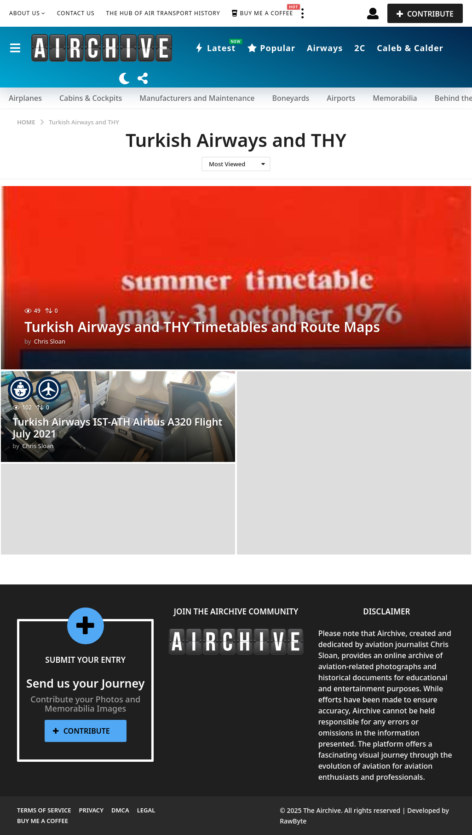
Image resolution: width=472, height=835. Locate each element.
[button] (302, 13)
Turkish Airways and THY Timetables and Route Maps (202, 326)
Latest (215, 48)
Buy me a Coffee (262, 13)
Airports (341, 98)
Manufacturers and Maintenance (196, 98)
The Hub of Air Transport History (163, 13)
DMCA (120, 810)
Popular (271, 48)
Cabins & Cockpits (90, 98)
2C (359, 47)
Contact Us (76, 13)
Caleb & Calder (410, 47)
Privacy (91, 810)
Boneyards (290, 98)
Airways (325, 47)
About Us (24, 13)
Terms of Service (44, 810)
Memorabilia (395, 98)
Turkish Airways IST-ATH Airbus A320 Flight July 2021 (117, 427)
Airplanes (25, 98)
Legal (146, 810)
